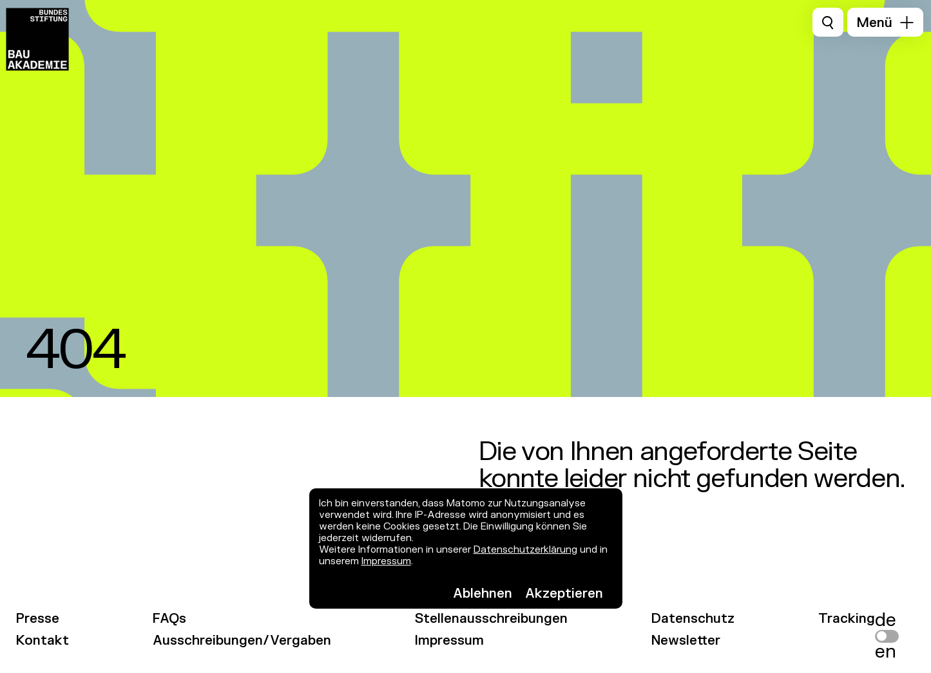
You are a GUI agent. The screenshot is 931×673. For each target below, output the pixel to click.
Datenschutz (692, 618)
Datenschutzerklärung (525, 550)
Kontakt (42, 640)
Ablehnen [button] (482, 593)
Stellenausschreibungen (491, 618)
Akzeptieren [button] (564, 593)
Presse (37, 618)
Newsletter (685, 640)
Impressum (386, 561)
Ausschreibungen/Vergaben (242, 640)
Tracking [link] (846, 618)
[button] (885, 22)
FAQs (169, 618)
